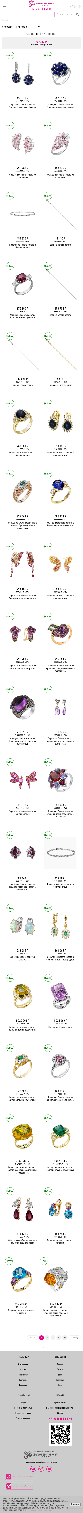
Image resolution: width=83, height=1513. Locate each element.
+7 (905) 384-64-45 (41, 9)
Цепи (60, 1375)
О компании (23, 1364)
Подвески (60, 1380)
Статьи (23, 1369)
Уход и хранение (23, 1418)
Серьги (60, 1369)
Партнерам (23, 1375)
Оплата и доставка (23, 1413)
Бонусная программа (23, 1408)
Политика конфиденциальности (59, 1408)
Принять (75, 1504)
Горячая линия (60, 1402)
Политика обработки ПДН (14, 1510)
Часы (59, 1385)
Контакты (23, 1380)
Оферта (60, 1413)
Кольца (60, 1364)
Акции (23, 1402)
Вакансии (23, 1385)
